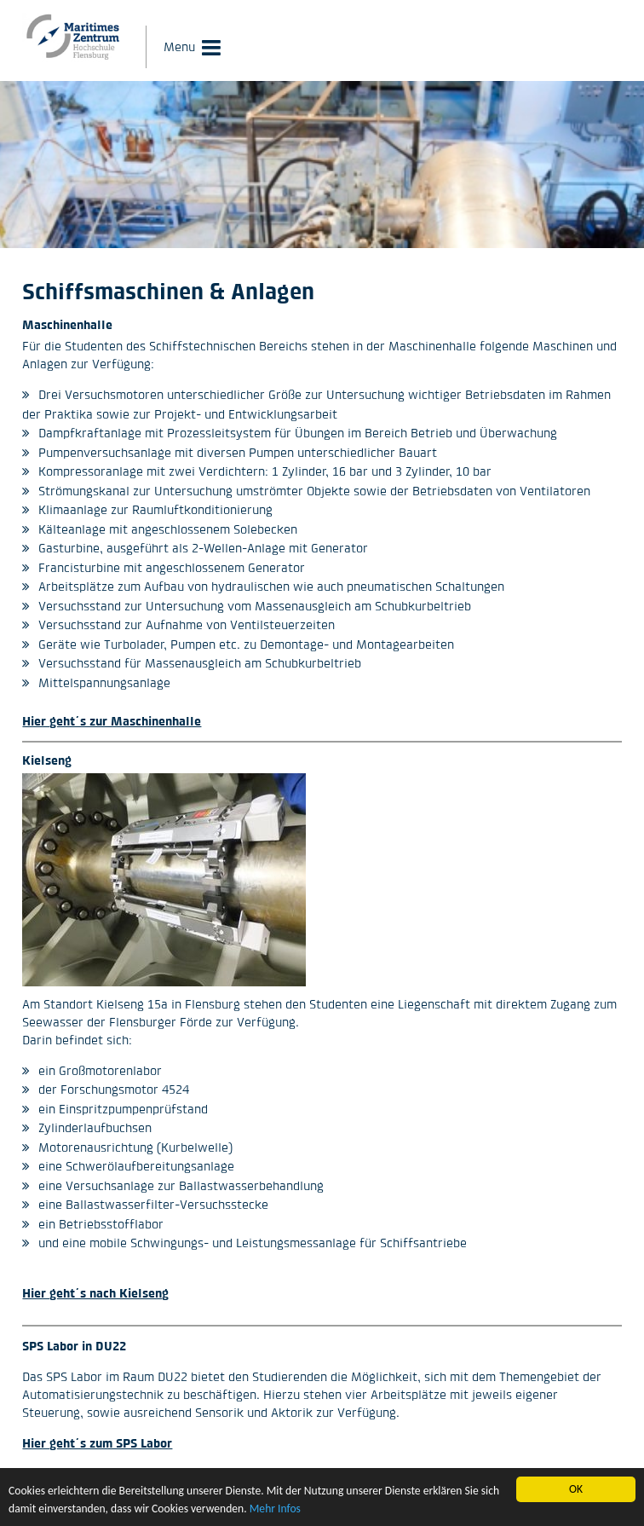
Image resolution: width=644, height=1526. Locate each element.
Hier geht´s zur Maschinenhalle (111, 721)
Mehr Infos (275, 1509)
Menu (179, 46)
